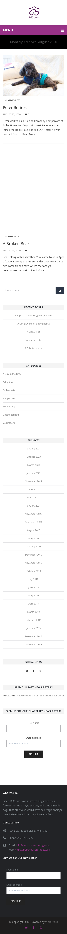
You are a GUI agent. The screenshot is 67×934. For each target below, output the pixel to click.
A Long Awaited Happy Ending (33, 323)
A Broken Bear (16, 243)
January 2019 (34, 628)
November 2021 (33, 481)
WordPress (51, 922)
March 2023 (33, 464)
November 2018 (33, 644)
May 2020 (33, 538)
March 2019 (33, 611)
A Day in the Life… (12, 373)
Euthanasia (9, 390)
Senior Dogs (9, 406)
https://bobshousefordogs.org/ (33, 849)
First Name (33, 722)
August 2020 (33, 530)
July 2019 (33, 579)
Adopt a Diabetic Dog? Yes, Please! (33, 315)
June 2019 (33, 587)
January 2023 (34, 473)
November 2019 (33, 562)
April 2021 (33, 489)
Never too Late (33, 340)
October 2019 (33, 571)
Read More (28, 134)
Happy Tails (9, 398)
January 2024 (34, 448)
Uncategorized (12, 100)
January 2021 (34, 505)
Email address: (33, 737)
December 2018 (33, 636)
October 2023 (33, 456)
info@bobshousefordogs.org (32, 845)
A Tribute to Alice (34, 348)
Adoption (8, 382)
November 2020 (33, 513)
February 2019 (33, 620)
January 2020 (34, 546)
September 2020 (33, 522)
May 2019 (33, 595)
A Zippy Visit (33, 331)
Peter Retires (15, 107)
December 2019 (33, 554)
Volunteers (9, 422)
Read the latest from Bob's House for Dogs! (40, 695)
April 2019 (33, 603)
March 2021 (33, 497)
